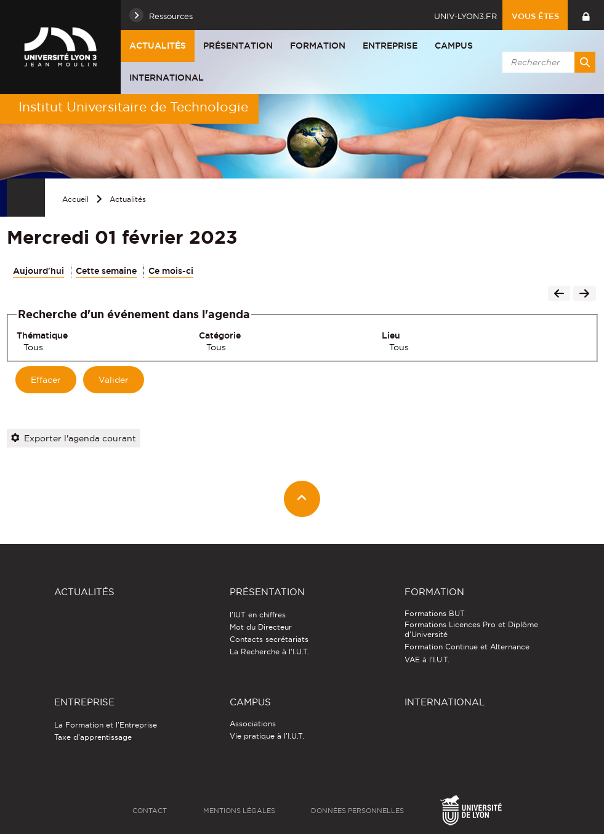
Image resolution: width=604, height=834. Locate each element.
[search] (546, 62)
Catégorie (220, 335)
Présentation (238, 45)
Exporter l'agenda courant (73, 438)
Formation (317, 45)
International (166, 77)
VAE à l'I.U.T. (427, 660)
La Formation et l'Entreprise (105, 725)
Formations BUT (435, 613)
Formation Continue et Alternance (467, 647)
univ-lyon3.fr (465, 16)
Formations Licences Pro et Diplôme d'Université (471, 629)
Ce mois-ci (170, 271)
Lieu (391, 335)
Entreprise (390, 45)
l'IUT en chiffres (258, 615)
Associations (253, 724)
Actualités (157, 45)
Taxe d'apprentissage (93, 737)
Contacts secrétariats (269, 639)
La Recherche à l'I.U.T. (269, 652)
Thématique (42, 335)
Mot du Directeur (261, 627)
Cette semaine (106, 271)
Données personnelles (357, 810)
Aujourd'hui (38, 271)
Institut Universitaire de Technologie (133, 107)
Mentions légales (239, 810)
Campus (454, 45)
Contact (149, 810)
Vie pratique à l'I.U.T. (267, 736)
